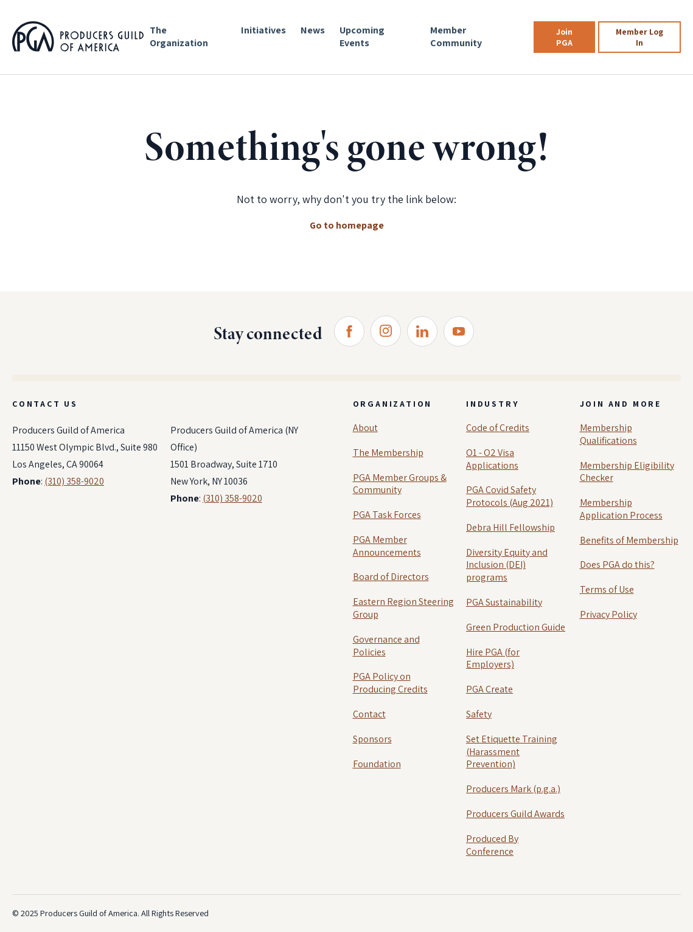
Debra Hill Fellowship (510, 527)
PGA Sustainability (504, 602)
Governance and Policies (386, 645)
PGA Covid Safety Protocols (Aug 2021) (509, 496)
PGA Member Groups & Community (400, 484)
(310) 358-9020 (74, 481)
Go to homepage (347, 225)
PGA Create (489, 689)
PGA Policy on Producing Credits (390, 683)
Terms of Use (607, 589)
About (365, 427)
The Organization (179, 36)
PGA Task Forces (387, 514)
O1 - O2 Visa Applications (492, 459)
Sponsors (372, 739)
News (313, 30)
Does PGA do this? (617, 564)
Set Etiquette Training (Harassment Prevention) (511, 752)
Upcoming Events (362, 36)
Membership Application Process (621, 509)
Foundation (377, 764)
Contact (369, 714)
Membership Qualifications (608, 434)
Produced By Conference (492, 845)
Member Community (456, 36)
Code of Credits (497, 427)
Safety (479, 714)
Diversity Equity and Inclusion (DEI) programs (507, 565)
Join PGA (564, 37)
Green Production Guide (515, 627)
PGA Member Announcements (387, 546)
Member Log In (639, 37)
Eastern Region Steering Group (403, 608)
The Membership (388, 452)
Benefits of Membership (629, 540)
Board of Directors (391, 576)
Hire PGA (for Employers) (493, 658)
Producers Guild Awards (515, 813)
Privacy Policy (608, 614)
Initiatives (263, 30)
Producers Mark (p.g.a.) (513, 788)
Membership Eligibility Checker (627, 472)
